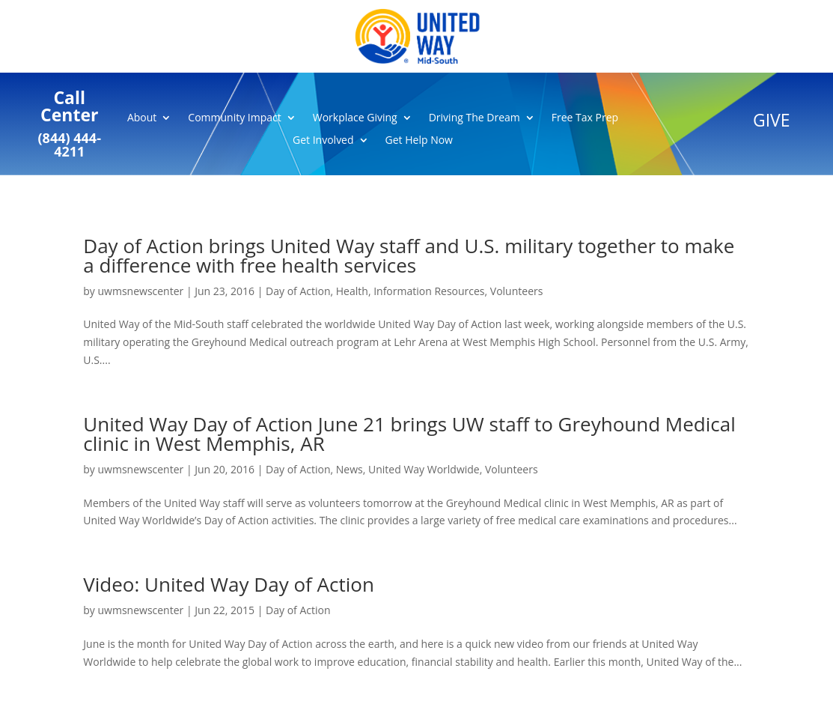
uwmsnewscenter (141, 291)
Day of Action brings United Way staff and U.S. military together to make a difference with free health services (408, 255)
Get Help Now (419, 141)
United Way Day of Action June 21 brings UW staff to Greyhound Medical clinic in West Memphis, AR (409, 433)
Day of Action (298, 291)
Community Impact (234, 118)
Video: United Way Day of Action (228, 584)
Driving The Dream (474, 118)
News (349, 469)
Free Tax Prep (585, 118)
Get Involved (323, 141)
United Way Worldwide (424, 469)
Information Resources (428, 291)
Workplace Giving (355, 118)
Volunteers (516, 291)
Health (352, 291)
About (141, 118)
